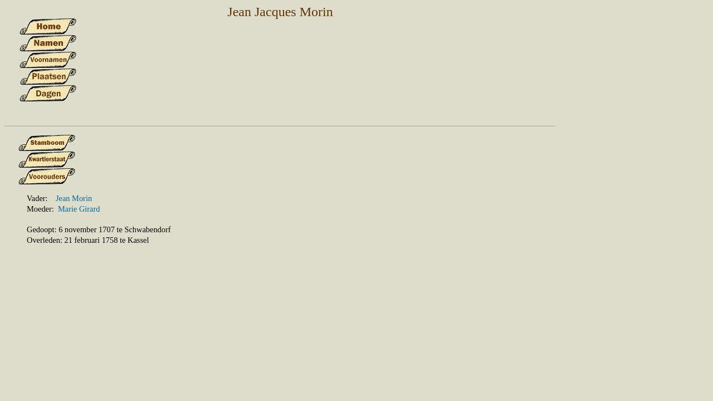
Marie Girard (79, 208)
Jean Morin (74, 198)
